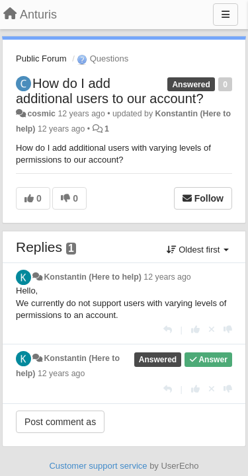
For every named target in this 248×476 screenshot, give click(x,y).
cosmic (41, 113)
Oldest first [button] (198, 250)
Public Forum (41, 58)
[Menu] (225, 14)
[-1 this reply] (228, 330)
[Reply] (167, 330)
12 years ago (167, 277)
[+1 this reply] (195, 330)
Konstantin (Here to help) (92, 277)
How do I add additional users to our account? (110, 91)
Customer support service (98, 466)
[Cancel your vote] (211, 330)
